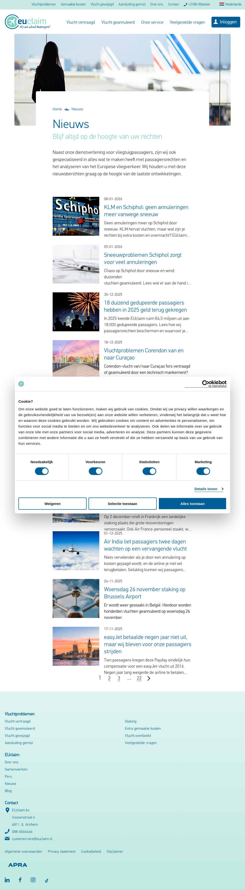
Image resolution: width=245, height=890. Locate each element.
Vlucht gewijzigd (102, 4)
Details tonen (206, 489)
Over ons (156, 4)
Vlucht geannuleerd (118, 22)
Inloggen (228, 22)
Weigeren (53, 503)
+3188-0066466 (199, 4)
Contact (173, 4)
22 (139, 678)
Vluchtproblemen (44, 4)
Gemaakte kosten (73, 4)
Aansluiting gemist (131, 4)
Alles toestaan (192, 503)
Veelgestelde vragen (187, 22)
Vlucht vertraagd (81, 22)
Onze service (152, 22)
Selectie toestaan (122, 503)
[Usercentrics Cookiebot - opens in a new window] (206, 384)
